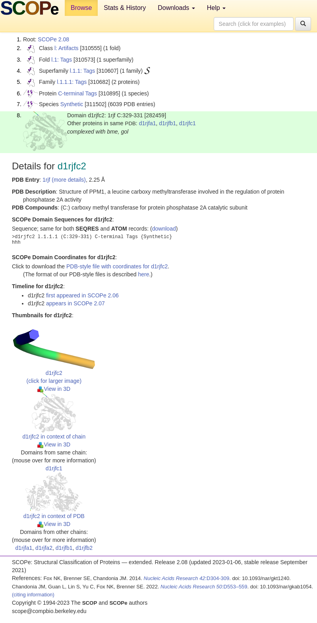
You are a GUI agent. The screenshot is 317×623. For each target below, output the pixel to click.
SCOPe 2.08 (53, 39)
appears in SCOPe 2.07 (75, 303)
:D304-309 (187, 578)
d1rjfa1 (147, 123)
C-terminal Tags (77, 93)
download (164, 228)
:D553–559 (203, 587)
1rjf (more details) (64, 180)
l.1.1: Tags (82, 71)
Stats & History (125, 7)
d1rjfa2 (43, 548)
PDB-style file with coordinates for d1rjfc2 (117, 266)
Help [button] (216, 7)
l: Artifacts (66, 48)
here (143, 274)
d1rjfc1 (187, 123)
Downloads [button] (176, 7)
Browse (81, 7)
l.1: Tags (61, 59)
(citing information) (33, 595)
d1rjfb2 (84, 548)
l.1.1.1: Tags (72, 82)
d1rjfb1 (167, 123)
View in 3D (53, 389)
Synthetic (71, 104)
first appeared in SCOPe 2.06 (82, 295)
